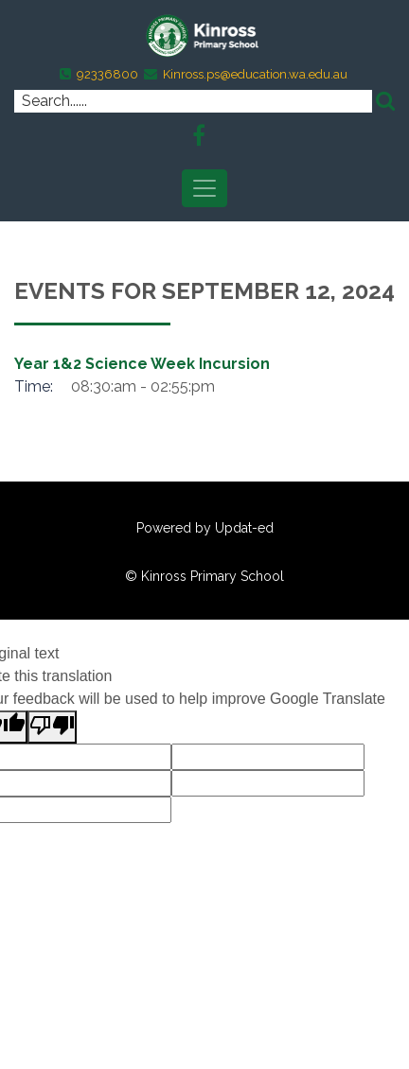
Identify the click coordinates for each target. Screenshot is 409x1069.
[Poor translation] (52, 727)
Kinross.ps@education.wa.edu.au (255, 74)
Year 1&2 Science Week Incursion (142, 364)
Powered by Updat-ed (205, 527)
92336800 (107, 74)
